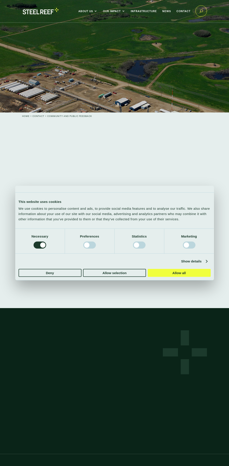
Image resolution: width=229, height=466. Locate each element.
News (166, 11)
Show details (191, 261)
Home (26, 116)
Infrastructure (144, 11)
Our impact (112, 11)
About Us (85, 11)
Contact (183, 11)
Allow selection (114, 273)
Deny (50, 273)
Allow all (179, 273)
